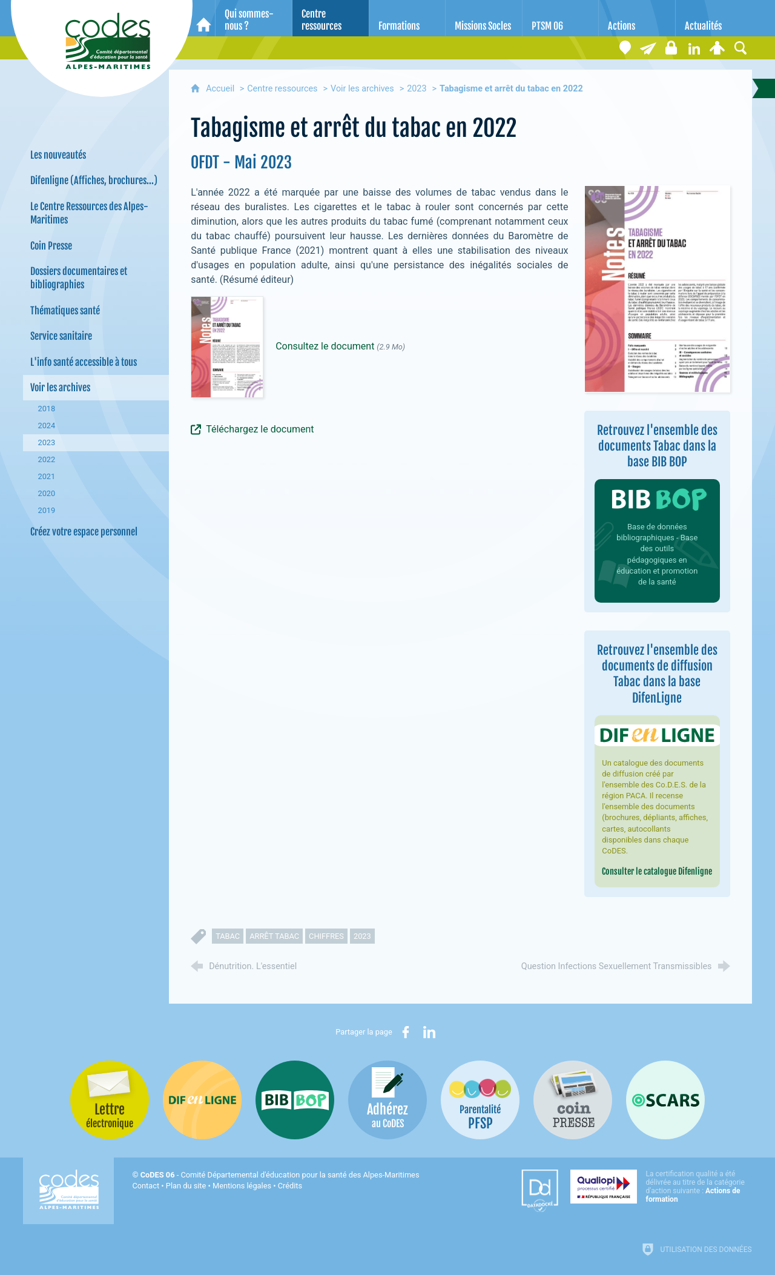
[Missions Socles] (484, 18)
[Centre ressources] (330, 18)
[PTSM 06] (561, 18)
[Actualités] (714, 18)
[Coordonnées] (625, 47)
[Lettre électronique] (648, 47)
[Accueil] (204, 18)
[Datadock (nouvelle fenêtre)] (539, 1191)
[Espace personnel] (717, 47)
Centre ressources (282, 89)
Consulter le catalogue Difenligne (657, 871)
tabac (228, 936)
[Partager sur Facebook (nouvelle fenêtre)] (405, 1032)
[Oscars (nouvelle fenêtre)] (665, 1100)
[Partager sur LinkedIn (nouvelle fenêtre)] (429, 1032)
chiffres (326, 936)
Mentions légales (242, 1185)
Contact (145, 1185)
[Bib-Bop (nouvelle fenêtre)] (295, 1100)
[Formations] (407, 18)
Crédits (290, 1185)
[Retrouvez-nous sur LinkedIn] (694, 47)
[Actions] (637, 18)
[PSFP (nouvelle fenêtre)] (480, 1100)
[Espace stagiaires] (671, 47)
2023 (416, 89)
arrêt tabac (274, 936)
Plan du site (186, 1185)
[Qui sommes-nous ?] (254, 18)
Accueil (221, 89)
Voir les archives (362, 89)
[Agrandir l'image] (657, 288)
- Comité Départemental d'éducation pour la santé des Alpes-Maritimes (280, 1174)
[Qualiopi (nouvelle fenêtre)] (661, 1187)
